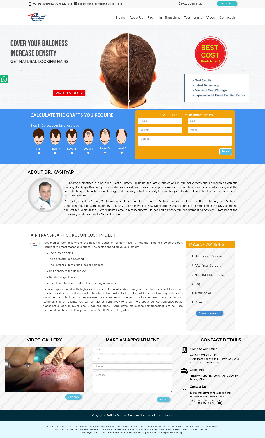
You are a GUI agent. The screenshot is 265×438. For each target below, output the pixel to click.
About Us (136, 17)
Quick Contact (227, 3)
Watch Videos (69, 93)
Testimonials (193, 17)
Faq (150, 17)
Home (120, 17)
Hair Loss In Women (207, 256)
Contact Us (228, 17)
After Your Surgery (206, 266)
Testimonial (201, 293)
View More (73, 396)
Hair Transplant (169, 17)
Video (210, 17)
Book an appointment (210, 313)
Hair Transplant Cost (208, 275)
